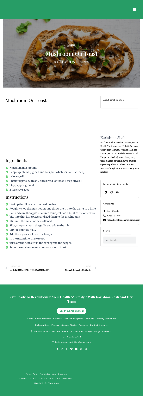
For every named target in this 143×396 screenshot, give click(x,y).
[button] (134, 10)
